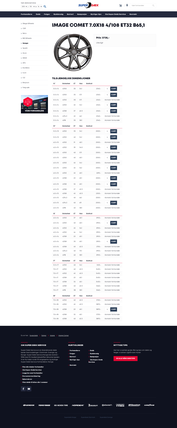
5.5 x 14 (56, 100)
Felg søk (26, 87)
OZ (24, 77)
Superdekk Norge (70, 417)
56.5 (81, 147)
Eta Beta (26, 68)
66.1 (80, 116)
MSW (25, 58)
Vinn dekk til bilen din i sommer (35, 382)
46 (74, 232)
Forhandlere (26, 14)
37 (74, 111)
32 (74, 184)
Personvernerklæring (31, 376)
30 (75, 100)
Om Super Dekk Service (115, 14)
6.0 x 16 (56, 218)
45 (74, 105)
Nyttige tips (96, 14)
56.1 (80, 168)
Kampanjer (82, 14)
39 (74, 147)
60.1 (80, 142)
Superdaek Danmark (88, 417)
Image (25, 43)
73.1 (80, 251)
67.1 (80, 202)
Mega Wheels (28, 23)
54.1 (80, 88)
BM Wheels (27, 38)
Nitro (25, 33)
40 (75, 137)
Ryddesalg (58, 14)
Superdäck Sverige (106, 417)
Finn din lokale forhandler (33, 367)
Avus (25, 53)
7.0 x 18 (55, 300)
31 (74, 142)
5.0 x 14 (56, 88)
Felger (47, 14)
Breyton (26, 82)
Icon (24, 73)
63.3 (81, 111)
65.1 (80, 178)
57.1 (80, 94)
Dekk (38, 14)
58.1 (80, 120)
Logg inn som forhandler (32, 373)
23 (74, 178)
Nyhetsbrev (27, 379)
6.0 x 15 (56, 142)
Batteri (70, 14)
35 (75, 88)
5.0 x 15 (56, 131)
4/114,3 (64, 116)
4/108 (64, 111)
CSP (24, 28)
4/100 (64, 88)
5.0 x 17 (56, 265)
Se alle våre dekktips (125, 358)
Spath (25, 48)
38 (75, 290)
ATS (24, 63)
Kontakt (133, 14)
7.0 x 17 (55, 269)
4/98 (64, 120)
